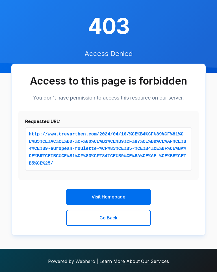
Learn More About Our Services (134, 261)
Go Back (108, 218)
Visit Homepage (108, 197)
